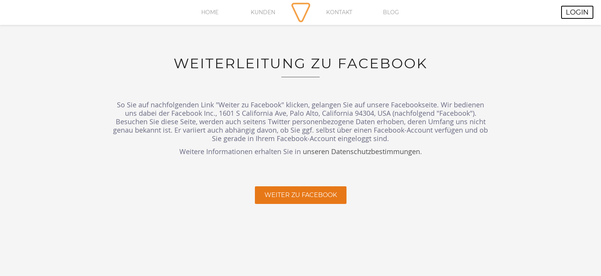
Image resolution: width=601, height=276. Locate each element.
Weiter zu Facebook (300, 195)
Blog (391, 12)
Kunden (263, 12)
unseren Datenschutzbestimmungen (361, 151)
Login (577, 12)
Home (209, 12)
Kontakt (339, 12)
